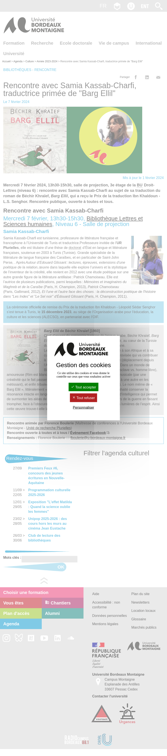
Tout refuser (83, 398)
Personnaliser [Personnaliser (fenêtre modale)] (83, 407)
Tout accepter (83, 387)
